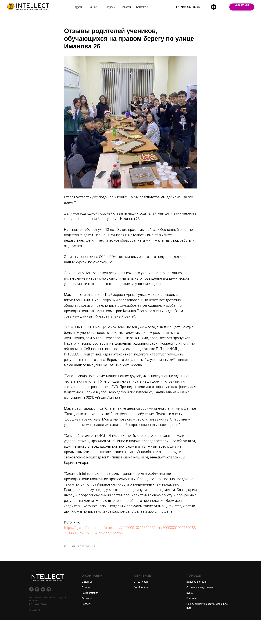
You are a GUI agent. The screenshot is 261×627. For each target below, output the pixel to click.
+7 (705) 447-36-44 (188, 6)
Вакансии (87, 605)
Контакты (142, 6)
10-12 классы (141, 594)
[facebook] (31, 596)
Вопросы (110, 6)
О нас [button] (93, 6)
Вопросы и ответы (197, 588)
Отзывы (86, 594)
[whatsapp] (49, 596)
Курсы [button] (78, 6)
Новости (126, 6)
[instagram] (213, 7)
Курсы (190, 599)
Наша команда (90, 599)
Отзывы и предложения (200, 594)
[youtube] (43, 596)
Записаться (242, 4)
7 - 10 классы (141, 588)
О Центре (87, 588)
